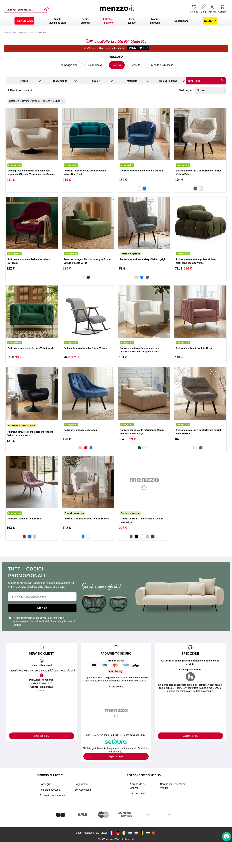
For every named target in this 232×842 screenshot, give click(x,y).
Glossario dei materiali (52, 795)
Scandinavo (95, 64)
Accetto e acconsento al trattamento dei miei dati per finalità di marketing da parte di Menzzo (42, 621)
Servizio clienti (83, 789)
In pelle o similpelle (161, 64)
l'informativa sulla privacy (34, 617)
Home (6, 32)
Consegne (45, 784)
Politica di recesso (50, 789)
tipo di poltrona (168, 81)
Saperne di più (41, 735)
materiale (132, 81)
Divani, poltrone (19, 32)
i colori (96, 81)
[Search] (45, 10)
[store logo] (118, 9)
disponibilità (60, 81)
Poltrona (32, 32)
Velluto (117, 64)
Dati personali (137, 793)
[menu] (116, 20)
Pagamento (81, 784)
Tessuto (135, 64)
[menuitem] (24, 21)
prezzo (24, 81)
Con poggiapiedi (68, 64)
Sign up (42, 607)
